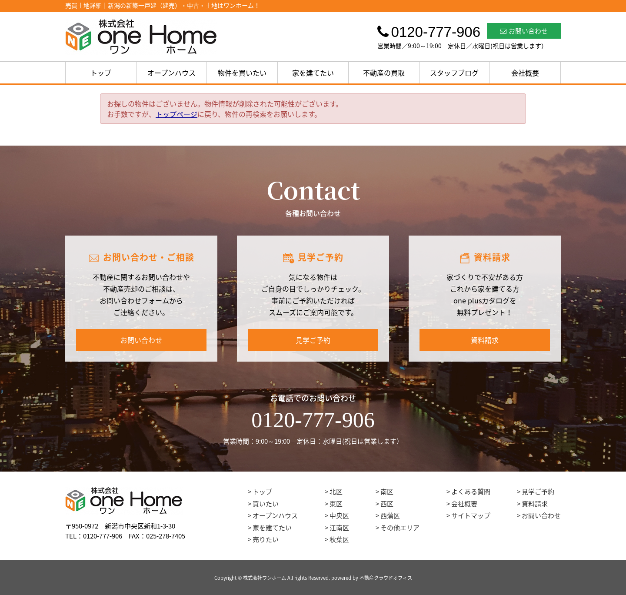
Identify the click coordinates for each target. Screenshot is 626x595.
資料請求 (485, 340)
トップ (100, 72)
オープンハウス (171, 72)
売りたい (266, 539)
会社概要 (525, 72)
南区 (386, 491)
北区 (336, 491)
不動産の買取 (384, 72)
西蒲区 (390, 515)
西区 (386, 504)
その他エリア (400, 527)
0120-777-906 (312, 420)
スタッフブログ (454, 72)
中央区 (339, 515)
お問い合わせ (524, 31)
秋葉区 (339, 539)
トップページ (176, 114)
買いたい (266, 504)
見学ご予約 (313, 340)
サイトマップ (470, 515)
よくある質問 (470, 491)
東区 (336, 504)
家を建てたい (313, 72)
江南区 (339, 527)
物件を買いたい (242, 72)
